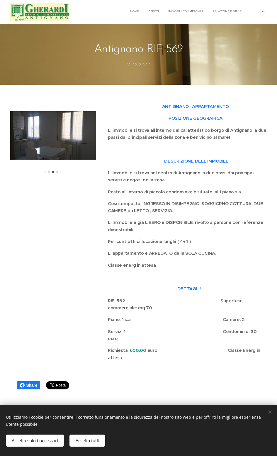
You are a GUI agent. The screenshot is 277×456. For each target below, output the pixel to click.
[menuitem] (193, 12)
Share (28, 385)
